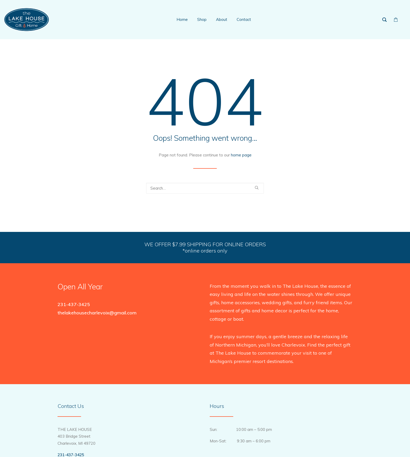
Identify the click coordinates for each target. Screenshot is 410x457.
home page (241, 155)
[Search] (205, 188)
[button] (257, 188)
